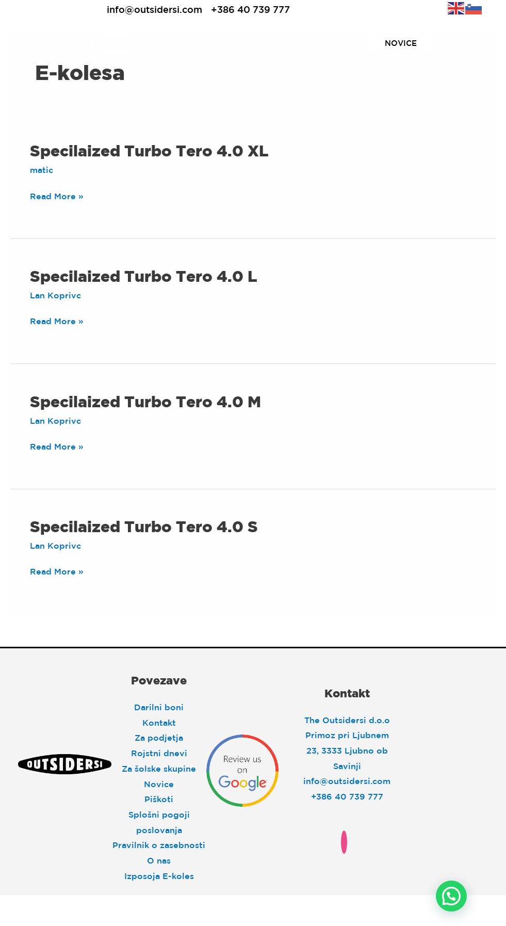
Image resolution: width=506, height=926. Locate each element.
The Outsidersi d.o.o (347, 720)
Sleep (207, 35)
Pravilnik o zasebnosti (158, 845)
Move (207, 51)
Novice (159, 784)
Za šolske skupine (159, 768)
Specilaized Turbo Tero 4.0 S (144, 526)
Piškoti (158, 799)
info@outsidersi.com (154, 9)
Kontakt (159, 722)
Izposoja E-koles (159, 876)
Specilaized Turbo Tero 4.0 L (143, 276)
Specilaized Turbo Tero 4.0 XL (149, 150)
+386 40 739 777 (250, 9)
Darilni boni (159, 707)
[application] (221, 35)
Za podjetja (159, 737)
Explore (314, 35)
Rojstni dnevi (159, 753)
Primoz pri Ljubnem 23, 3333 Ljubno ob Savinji (347, 750)
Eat (258, 35)
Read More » (57, 196)
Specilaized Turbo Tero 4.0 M (145, 401)
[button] (451, 896)
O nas (159, 860)
